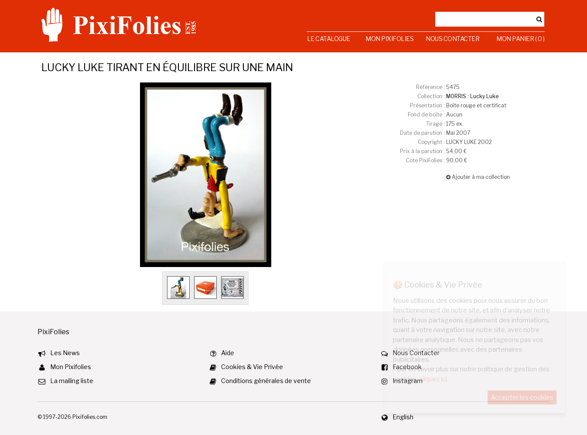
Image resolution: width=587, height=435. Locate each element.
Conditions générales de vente (266, 380)
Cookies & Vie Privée (252, 366)
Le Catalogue (328, 38)
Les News (65, 352)
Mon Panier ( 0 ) (520, 38)
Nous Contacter (452, 38)
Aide (227, 352)
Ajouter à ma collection (478, 177)
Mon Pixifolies (389, 38)
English (402, 417)
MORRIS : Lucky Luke (472, 96)
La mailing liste (71, 380)
